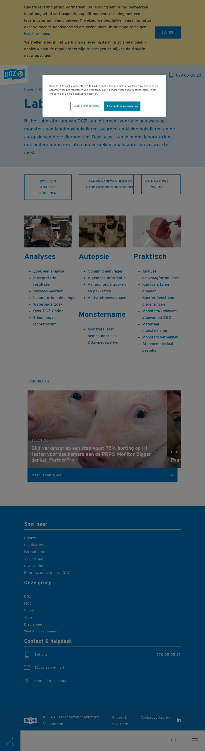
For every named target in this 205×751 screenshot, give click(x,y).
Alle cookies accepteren (122, 106)
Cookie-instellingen (86, 105)
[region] (103, 96)
